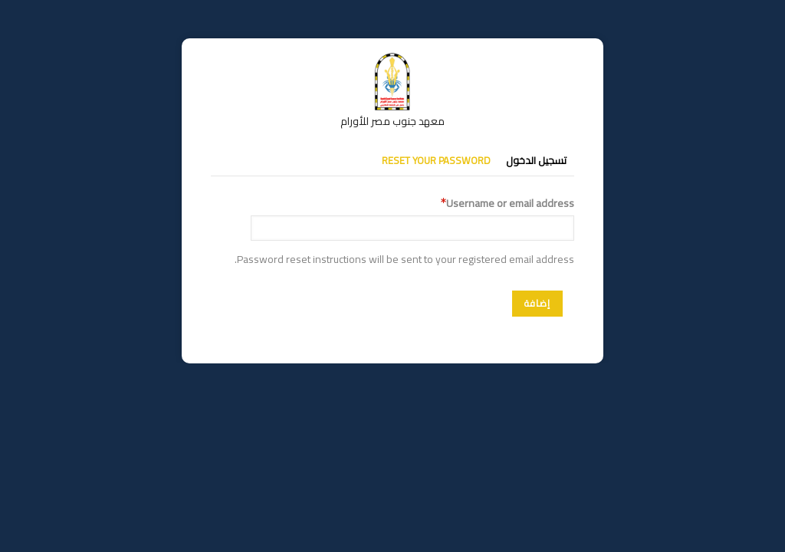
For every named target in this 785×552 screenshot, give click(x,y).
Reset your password (436, 160)
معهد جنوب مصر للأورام (392, 121)
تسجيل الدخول (536, 160)
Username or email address (510, 204)
